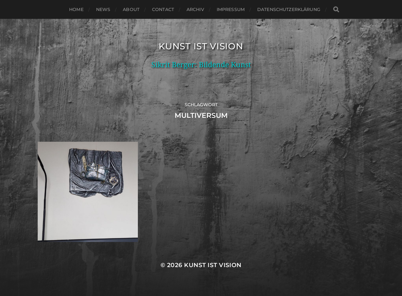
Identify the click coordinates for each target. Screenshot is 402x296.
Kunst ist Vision (201, 46)
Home (76, 9)
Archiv (195, 9)
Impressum (231, 9)
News (103, 9)
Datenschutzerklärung (288, 9)
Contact (163, 9)
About (131, 9)
